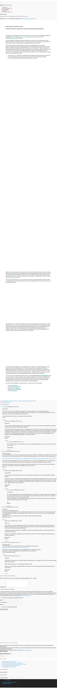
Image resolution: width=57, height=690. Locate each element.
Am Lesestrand (16, 388)
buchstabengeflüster (16, 386)
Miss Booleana (5, 665)
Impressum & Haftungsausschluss (9, 683)
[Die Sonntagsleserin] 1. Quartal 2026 (15, 664)
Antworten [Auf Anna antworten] (4, 419)
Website (1, 606)
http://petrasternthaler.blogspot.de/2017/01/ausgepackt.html (15, 547)
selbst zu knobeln (15, 277)
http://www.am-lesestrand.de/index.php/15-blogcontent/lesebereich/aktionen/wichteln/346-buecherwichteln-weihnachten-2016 (29, 458)
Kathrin (7, 18)
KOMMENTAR (3, 588)
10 (35, 18)
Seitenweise (14, 390)
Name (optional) (3, 652)
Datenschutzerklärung (7, 12)
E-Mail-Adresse (3, 603)
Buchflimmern (15, 385)
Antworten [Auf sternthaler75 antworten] (4, 554)
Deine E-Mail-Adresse (5, 655)
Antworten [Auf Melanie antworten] (4, 469)
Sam (25, 36)
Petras (36, 36)
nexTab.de (7, 681)
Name (1, 601)
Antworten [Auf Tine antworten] (4, 519)
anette (3, 668)
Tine (23, 36)
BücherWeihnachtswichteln (28, 18)
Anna (20, 36)
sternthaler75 (5, 542)
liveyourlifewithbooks (43, 375)
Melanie (30, 36)
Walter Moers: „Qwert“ (12, 662)
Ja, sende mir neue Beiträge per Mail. (8, 608)
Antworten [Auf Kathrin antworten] (6, 440)
